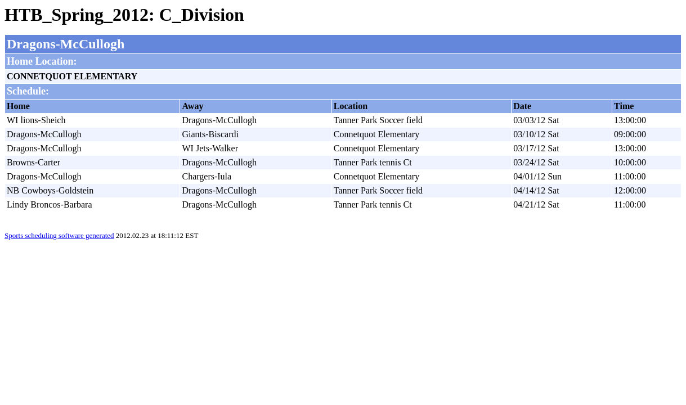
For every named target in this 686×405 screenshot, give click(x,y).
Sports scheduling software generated (59, 235)
